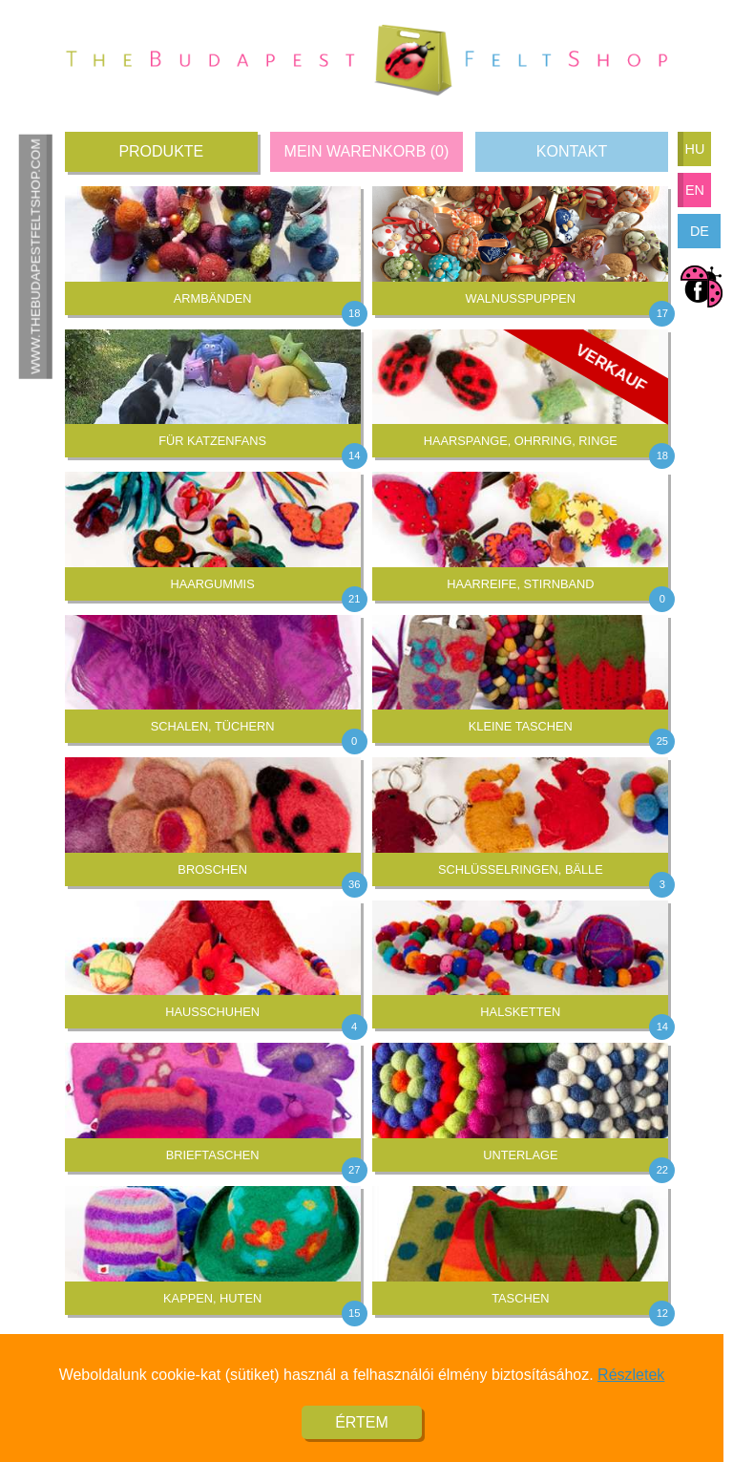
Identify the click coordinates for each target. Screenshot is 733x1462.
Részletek (630, 1385)
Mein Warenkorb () (367, 151)
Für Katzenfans (213, 389)
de (699, 231)
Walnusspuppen (520, 246)
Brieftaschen (213, 1102)
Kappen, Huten (213, 1245)
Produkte (160, 151)
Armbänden (213, 246)
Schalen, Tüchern (213, 674)
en (694, 190)
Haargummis (213, 531)
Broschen (213, 817)
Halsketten (520, 960)
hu (694, 149)
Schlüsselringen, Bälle (520, 817)
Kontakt (571, 151)
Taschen (520, 1245)
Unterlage (520, 1102)
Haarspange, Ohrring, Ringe (520, 393)
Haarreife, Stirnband (520, 531)
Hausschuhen (213, 960)
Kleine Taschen (520, 674)
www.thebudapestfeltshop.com (35, 256)
